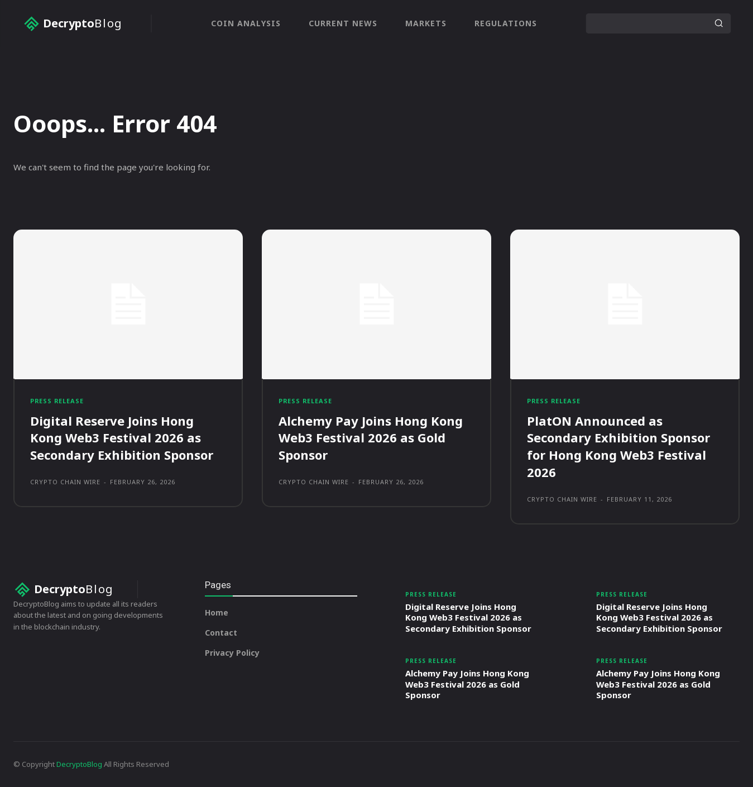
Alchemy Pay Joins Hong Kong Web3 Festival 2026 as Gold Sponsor (371, 438)
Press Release (57, 401)
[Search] (718, 23)
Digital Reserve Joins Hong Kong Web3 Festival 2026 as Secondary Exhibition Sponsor (121, 438)
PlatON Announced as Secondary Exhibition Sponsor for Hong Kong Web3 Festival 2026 (618, 446)
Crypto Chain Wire (65, 482)
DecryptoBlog (79, 764)
